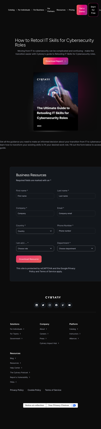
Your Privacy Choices (58, 405)
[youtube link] (69, 305)
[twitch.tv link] (63, 305)
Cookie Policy (34, 390)
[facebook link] (56, 305)
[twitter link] (43, 305)
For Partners (51, 9)
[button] (12, 9)
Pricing (72, 10)
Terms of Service (53, 390)
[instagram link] (50, 305)
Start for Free (93, 10)
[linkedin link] (36, 305)
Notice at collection (34, 405)
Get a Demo (82, 10)
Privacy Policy (17, 390)
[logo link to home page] (53, 299)
